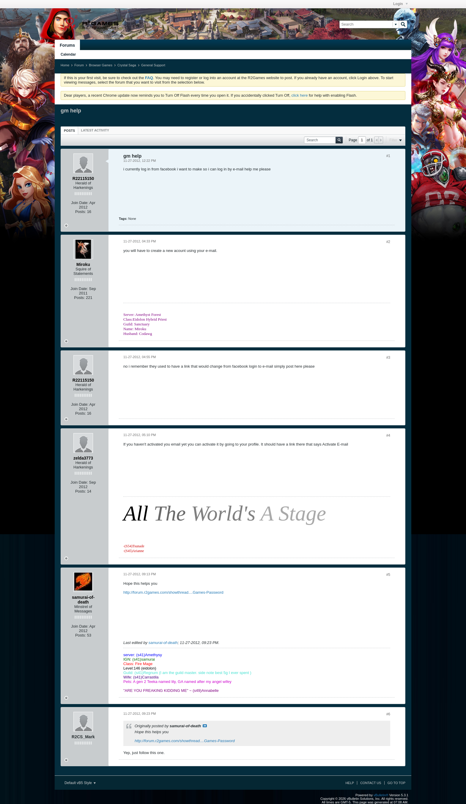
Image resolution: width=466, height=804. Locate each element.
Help (349, 783)
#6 (388, 714)
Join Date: (80, 202)
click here (299, 95)
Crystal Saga (126, 65)
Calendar (68, 54)
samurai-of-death (163, 642)
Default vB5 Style (80, 783)
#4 (388, 435)
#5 (388, 575)
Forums (67, 45)
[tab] (69, 130)
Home (65, 65)
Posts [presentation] (69, 130)
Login (400, 4)
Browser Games (100, 65)
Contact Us (370, 783)
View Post (205, 725)
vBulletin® (381, 795)
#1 (388, 156)
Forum (79, 65)
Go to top (396, 783)
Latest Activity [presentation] (95, 130)
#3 (388, 357)
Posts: (80, 211)
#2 (388, 242)
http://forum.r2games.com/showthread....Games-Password (173, 592)
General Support (153, 65)
